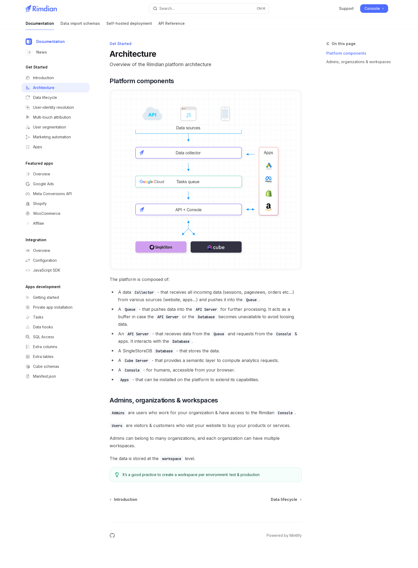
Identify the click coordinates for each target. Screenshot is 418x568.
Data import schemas (80, 25)
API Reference (171, 25)
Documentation (40, 25)
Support (346, 8)
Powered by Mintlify (284, 535)
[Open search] (209, 8)
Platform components (346, 53)
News (36, 52)
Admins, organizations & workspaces (358, 61)
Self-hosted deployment (129, 25)
